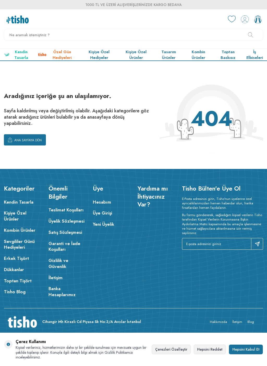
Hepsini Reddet (209, 349)
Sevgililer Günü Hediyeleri (19, 244)
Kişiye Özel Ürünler (136, 54)
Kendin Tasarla (16, 54)
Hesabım (102, 202)
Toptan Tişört (18, 281)
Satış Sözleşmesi (65, 232)
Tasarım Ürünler (168, 54)
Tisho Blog (15, 292)
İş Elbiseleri (254, 54)
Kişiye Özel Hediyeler (99, 54)
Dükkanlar (14, 269)
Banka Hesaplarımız (62, 291)
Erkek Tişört (16, 258)
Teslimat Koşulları (66, 210)
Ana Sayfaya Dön (25, 139)
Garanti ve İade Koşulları (64, 246)
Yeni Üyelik (103, 224)
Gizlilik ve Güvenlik (58, 263)
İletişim (55, 277)
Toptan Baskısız (228, 54)
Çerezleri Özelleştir (171, 349)
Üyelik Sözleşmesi (66, 221)
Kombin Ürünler (198, 54)
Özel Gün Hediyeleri (54, 54)
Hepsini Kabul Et (245, 349)
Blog (250, 322)
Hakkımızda (218, 322)
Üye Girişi (102, 213)
